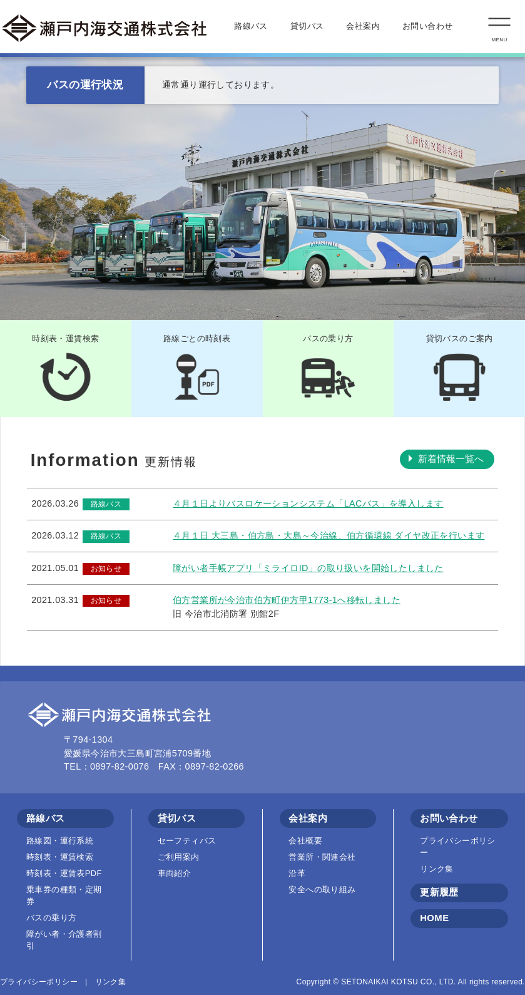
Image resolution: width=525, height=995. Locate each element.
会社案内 (363, 26)
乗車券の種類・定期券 (64, 895)
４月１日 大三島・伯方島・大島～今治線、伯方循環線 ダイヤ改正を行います (328, 535)
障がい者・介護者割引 (64, 940)
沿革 (296, 873)
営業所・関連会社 (321, 857)
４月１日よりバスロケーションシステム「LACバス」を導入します (308, 503)
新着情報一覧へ (451, 459)
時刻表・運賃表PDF (64, 873)
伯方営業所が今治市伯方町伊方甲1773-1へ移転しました (286, 600)
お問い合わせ (427, 26)
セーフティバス (187, 840)
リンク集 (437, 869)
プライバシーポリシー (458, 846)
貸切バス (307, 26)
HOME (434, 918)
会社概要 (305, 840)
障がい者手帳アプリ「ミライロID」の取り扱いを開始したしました (308, 568)
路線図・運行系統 (59, 840)
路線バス (251, 26)
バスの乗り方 (51, 917)
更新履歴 (439, 892)
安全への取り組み (321, 889)
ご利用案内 (179, 857)
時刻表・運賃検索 (59, 857)
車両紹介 (174, 873)
